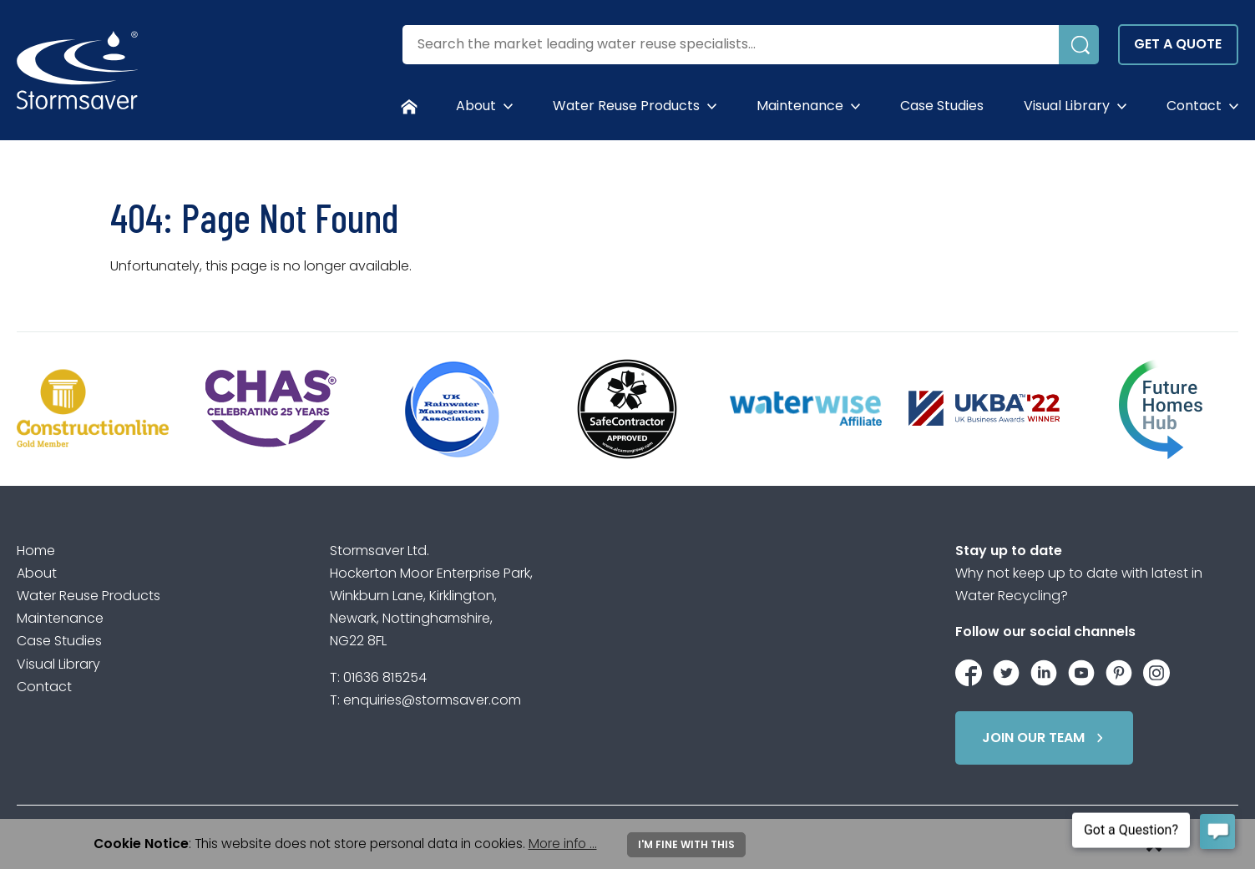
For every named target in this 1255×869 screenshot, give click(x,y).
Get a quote (1178, 43)
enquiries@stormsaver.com (432, 700)
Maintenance (800, 105)
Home (36, 550)
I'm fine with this (686, 844)
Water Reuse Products (626, 105)
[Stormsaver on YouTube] (1081, 670)
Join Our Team (1045, 738)
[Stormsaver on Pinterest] (1119, 670)
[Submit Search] (1079, 44)
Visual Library (1067, 105)
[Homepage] (409, 106)
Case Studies (942, 105)
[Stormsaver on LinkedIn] (1043, 670)
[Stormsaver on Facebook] (968, 670)
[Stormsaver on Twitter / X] (1006, 670)
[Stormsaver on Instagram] (1156, 670)
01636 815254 (385, 677)
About (476, 105)
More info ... (563, 843)
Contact (1194, 105)
